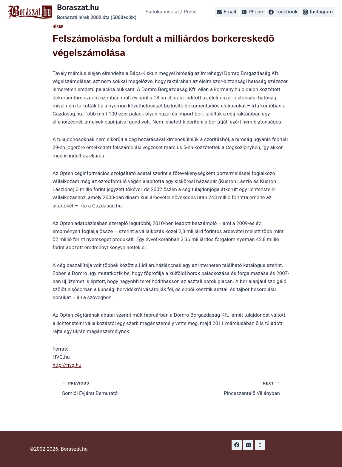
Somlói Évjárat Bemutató (114, 387)
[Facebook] (237, 445)
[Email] (248, 445)
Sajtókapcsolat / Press (171, 12)
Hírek (58, 26)
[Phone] (260, 445)
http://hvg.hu (67, 365)
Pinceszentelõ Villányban (228, 387)
